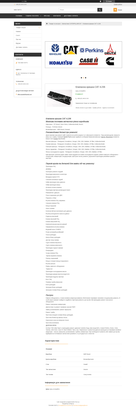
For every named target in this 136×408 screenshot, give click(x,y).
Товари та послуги (54, 23)
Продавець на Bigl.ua (68, 403)
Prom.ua (77, 402)
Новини (18, 31)
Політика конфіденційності (80, 405)
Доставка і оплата (71, 16)
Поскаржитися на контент (65, 405)
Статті (18, 35)
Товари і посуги (21, 27)
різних (56, 138)
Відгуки (18, 43)
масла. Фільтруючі (107, 137)
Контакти (57, 16)
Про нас (47, 16)
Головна (19, 16)
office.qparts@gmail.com (25, 94)
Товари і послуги (32, 16)
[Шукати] (99, 10)
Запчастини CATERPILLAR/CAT (72, 23)
